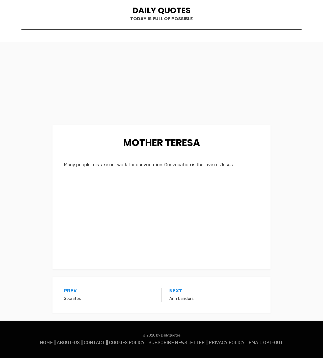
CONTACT (94, 342)
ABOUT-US (68, 342)
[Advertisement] (161, 87)
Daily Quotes (161, 10)
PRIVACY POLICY (227, 342)
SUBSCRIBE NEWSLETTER (177, 342)
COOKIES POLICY (127, 342)
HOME (46, 342)
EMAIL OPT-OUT (266, 342)
